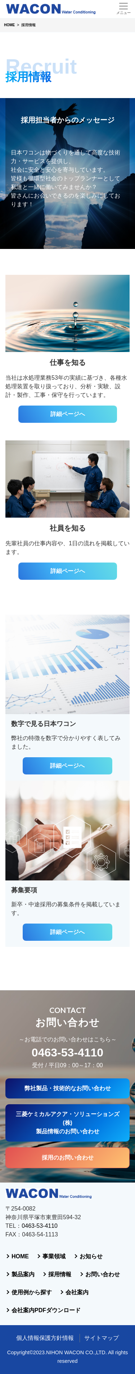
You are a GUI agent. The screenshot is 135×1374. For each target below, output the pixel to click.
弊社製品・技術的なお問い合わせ (67, 1088)
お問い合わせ (102, 1274)
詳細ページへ (67, 414)
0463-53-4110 (67, 1052)
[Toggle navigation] (123, 9)
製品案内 (23, 1274)
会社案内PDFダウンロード (46, 1310)
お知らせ (91, 1256)
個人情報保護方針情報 (45, 1338)
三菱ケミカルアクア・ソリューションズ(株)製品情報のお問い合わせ (68, 1122)
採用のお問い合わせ (68, 1158)
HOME (20, 1256)
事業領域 (54, 1256)
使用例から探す (32, 1292)
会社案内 (77, 1292)
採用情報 (59, 1274)
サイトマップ (101, 1338)
